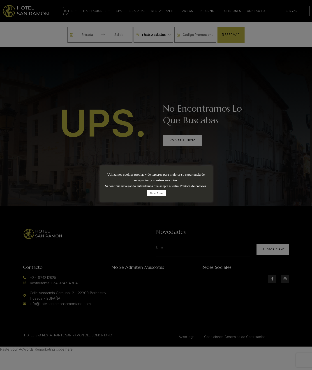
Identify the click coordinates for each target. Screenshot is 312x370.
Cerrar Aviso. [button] (156, 193)
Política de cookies (193, 186)
